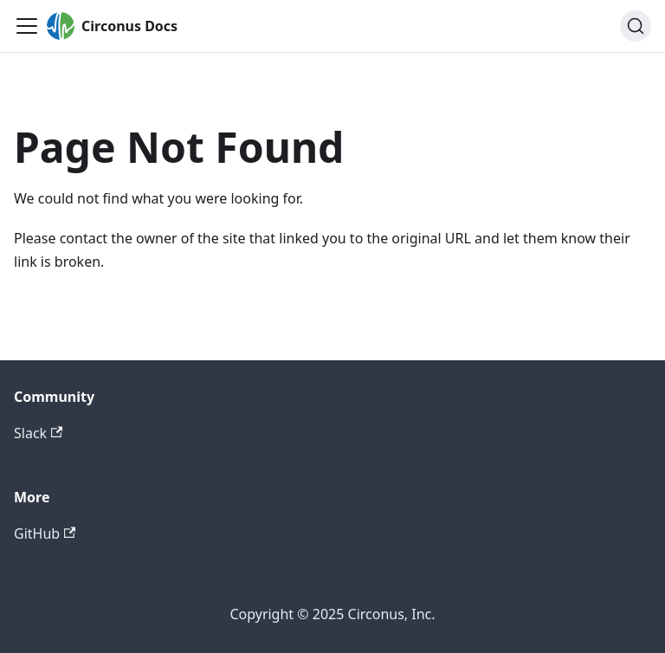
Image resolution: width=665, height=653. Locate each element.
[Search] (635, 26)
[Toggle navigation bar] (27, 26)
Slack (38, 433)
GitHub (44, 533)
